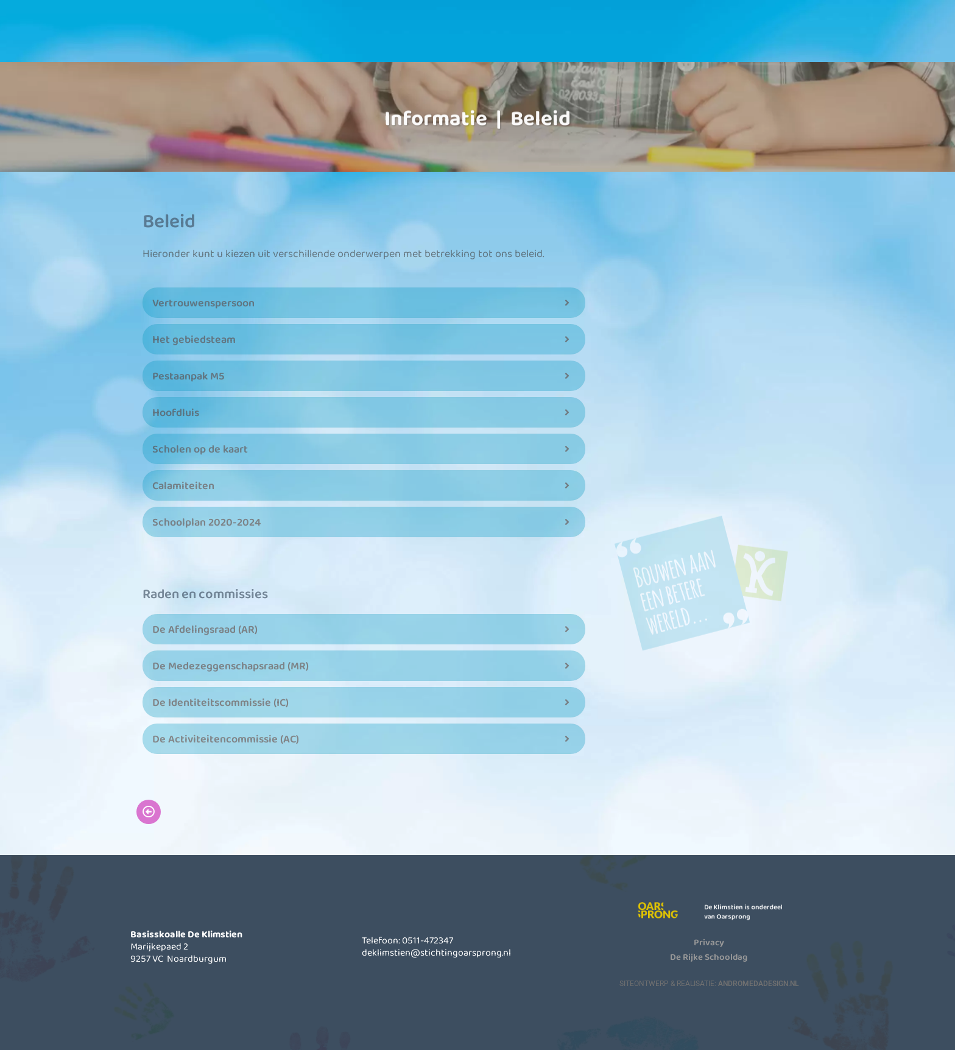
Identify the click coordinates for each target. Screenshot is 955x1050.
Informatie (470, 36)
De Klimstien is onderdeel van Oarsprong (750, 911)
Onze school (369, 36)
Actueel (570, 36)
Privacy (709, 941)
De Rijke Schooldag (708, 956)
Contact (671, 36)
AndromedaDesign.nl (758, 983)
